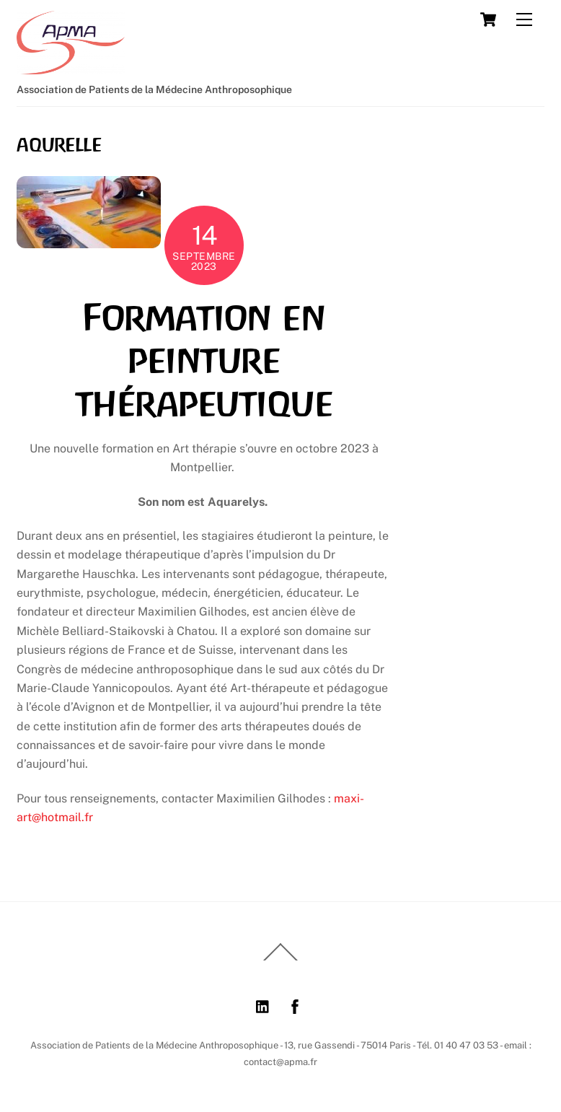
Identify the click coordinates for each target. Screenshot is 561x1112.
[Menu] (524, 20)
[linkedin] (263, 1004)
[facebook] (294, 1004)
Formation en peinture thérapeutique (204, 360)
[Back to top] (280, 960)
